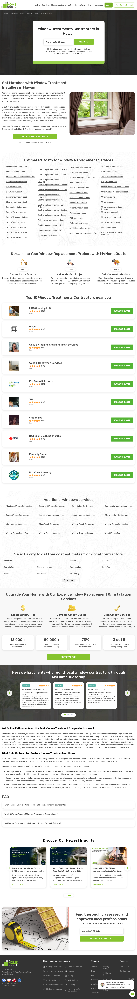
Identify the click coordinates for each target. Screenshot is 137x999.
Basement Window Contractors (52, 506)
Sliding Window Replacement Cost (84, 233)
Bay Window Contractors (82, 506)
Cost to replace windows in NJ (50, 200)
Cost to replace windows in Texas (52, 215)
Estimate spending (84, 5)
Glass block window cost (80, 188)
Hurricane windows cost (80, 198)
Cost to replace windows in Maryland (49, 196)
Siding (69, 976)
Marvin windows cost (78, 203)
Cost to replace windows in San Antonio (51, 206)
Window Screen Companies (116, 524)
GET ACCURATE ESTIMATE (35, 136)
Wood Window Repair (113, 533)
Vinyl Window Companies (16, 524)
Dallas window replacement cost (51, 220)
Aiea (38, 561)
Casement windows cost (16, 197)
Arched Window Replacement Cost (20, 177)
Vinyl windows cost (109, 182)
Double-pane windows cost (49, 230)
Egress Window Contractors (17, 515)
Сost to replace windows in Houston (112, 233)
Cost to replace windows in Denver (52, 185)
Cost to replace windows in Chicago (49, 180)
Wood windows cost (109, 227)
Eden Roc (106, 567)
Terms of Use (96, 993)
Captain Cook (9, 567)
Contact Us (95, 989)
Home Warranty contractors (72, 990)
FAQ (92, 975)
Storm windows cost (110, 171)
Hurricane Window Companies (51, 515)
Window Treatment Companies (85, 533)
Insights (36, 5)
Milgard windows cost (79, 208)
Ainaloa (73, 561)
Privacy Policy (106, 968)
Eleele (6, 573)
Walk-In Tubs (71, 980)
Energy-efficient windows (80, 167)
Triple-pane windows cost (112, 177)
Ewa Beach (41, 573)
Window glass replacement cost (114, 192)
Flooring (69, 971)
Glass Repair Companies (49, 524)
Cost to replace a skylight (17, 232)
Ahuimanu (8, 561)
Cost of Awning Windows (16, 212)
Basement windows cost (16, 182)
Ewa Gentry (74, 573)
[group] (28, 867)
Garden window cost (78, 182)
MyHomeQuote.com (12, 983)
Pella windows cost (78, 213)
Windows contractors (17, 13)
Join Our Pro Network (124, 5)
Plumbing (70, 985)
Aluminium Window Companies (19, 506)
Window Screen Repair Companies (20, 533)
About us (99, 5)
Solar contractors (51, 976)
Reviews (94, 980)
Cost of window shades (16, 227)
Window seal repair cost (111, 217)
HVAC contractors (73, 967)
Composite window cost (16, 207)
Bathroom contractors (53, 985)
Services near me (125, 972)
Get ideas (46, 5)
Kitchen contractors (52, 989)
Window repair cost (109, 202)
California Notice (107, 974)
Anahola (105, 561)
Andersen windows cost (16, 171)
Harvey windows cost (79, 193)
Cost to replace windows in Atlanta (52, 169)
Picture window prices (79, 223)
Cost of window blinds (15, 222)
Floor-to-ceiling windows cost (82, 177)
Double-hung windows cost (49, 225)
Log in (108, 5)
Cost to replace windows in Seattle (52, 210)
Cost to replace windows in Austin (52, 174)
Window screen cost (109, 212)
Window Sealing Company (50, 533)
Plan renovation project (62, 5)
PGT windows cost (77, 218)
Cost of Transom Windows (17, 217)
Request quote (122, 311)
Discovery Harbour (44, 567)
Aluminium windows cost (16, 166)
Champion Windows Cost (16, 202)
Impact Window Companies (83, 515)
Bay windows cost (14, 187)
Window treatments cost (111, 222)
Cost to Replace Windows (17, 237)
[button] (65, 714)
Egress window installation (49, 235)
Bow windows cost (14, 192)
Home (6, 13)
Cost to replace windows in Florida (52, 190)
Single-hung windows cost (81, 228)
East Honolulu (75, 567)
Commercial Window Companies (118, 506)
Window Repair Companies (83, 524)
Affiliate (94, 967)
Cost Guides (124, 967)
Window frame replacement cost (115, 187)
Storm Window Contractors (116, 515)
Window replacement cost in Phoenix (113, 208)
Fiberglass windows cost (80, 172)
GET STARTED (68, 657)
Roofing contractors (52, 967)
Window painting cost (110, 197)
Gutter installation (51, 980)
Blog (93, 971)
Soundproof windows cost (112, 166)
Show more (68, 580)
